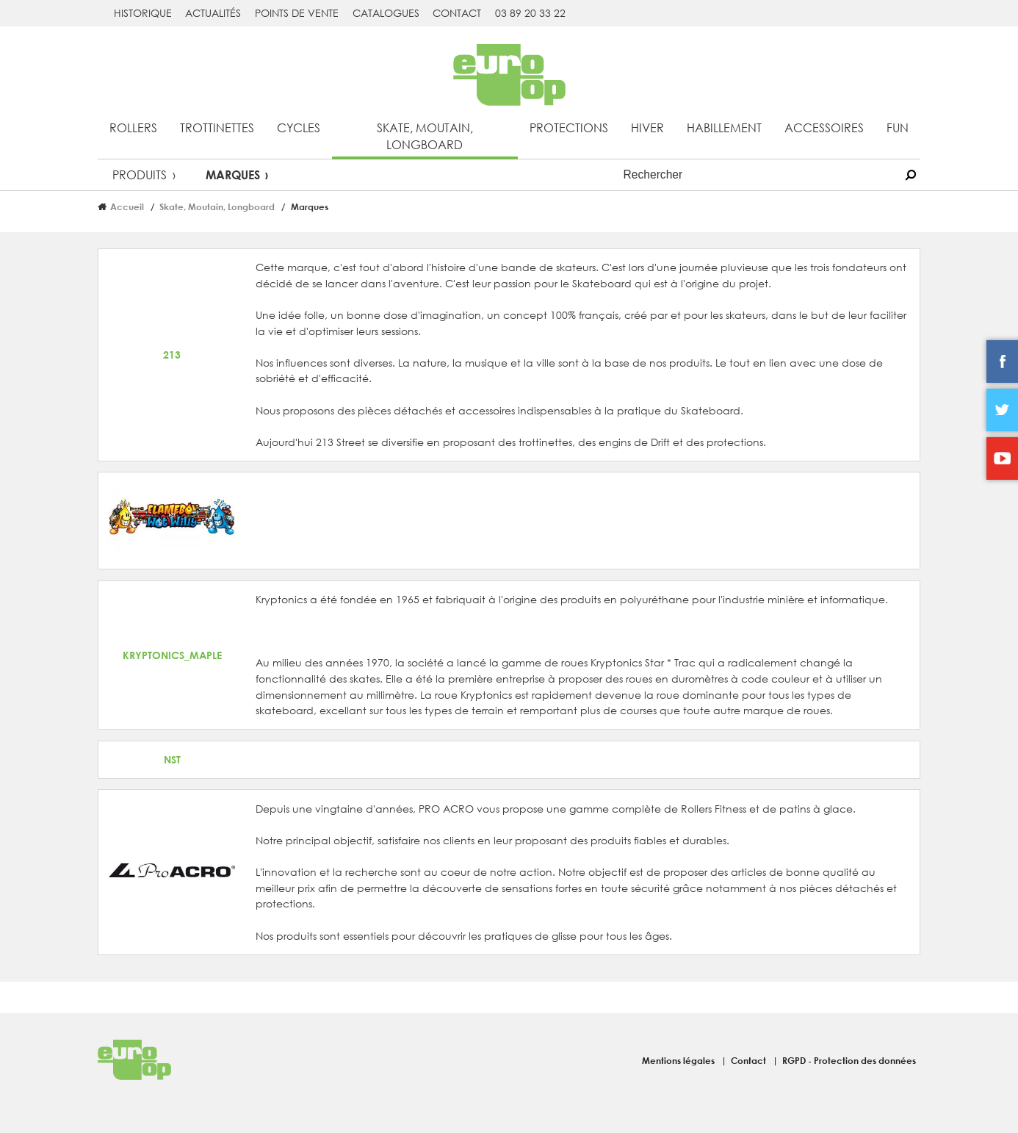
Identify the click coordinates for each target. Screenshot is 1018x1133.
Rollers (133, 127)
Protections (569, 127)
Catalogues (386, 13)
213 (172, 354)
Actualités (213, 13)
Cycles (298, 127)
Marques (233, 174)
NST (172, 759)
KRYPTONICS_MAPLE (172, 655)
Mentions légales (679, 1060)
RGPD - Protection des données (849, 1060)
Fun (898, 127)
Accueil (127, 206)
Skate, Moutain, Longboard (425, 136)
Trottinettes (217, 127)
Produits (139, 174)
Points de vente (297, 13)
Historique (143, 13)
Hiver (647, 127)
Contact (457, 13)
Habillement (724, 127)
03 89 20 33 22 (530, 13)
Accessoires (824, 127)
